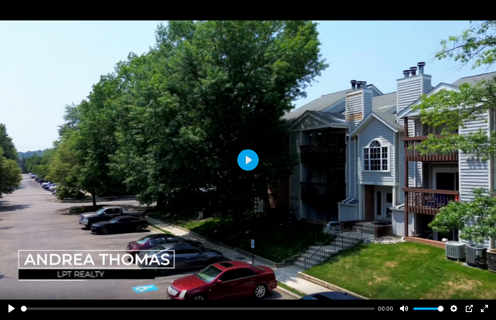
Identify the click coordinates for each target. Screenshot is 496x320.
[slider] (198, 308)
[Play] (11, 308)
